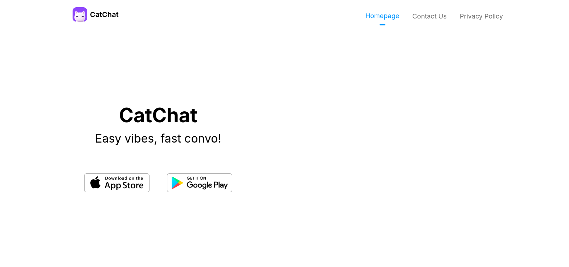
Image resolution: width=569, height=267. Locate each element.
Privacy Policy (481, 16)
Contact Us (429, 16)
